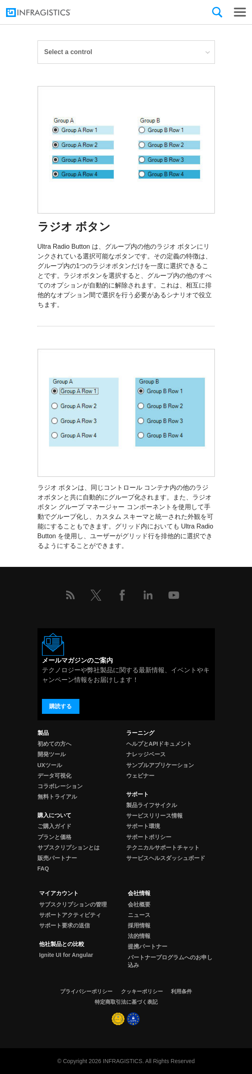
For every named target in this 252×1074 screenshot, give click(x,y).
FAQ (43, 868)
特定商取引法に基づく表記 (126, 1002)
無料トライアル (57, 796)
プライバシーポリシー (86, 991)
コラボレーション (60, 786)
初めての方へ (54, 743)
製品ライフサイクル (151, 805)
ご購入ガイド (54, 826)
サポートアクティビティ (70, 915)
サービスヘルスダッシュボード (165, 858)
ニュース (139, 915)
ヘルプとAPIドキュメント (159, 743)
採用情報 (139, 925)
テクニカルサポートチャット (163, 847)
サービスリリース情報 (154, 815)
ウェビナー (140, 775)
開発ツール (51, 754)
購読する (60, 706)
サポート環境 (143, 826)
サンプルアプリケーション (160, 765)
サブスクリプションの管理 (73, 904)
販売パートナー (57, 858)
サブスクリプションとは (68, 847)
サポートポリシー (148, 837)
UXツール (49, 765)
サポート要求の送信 (64, 925)
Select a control (127, 51)
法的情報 (139, 936)
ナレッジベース (146, 754)
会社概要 (139, 904)
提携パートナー (147, 946)
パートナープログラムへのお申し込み (170, 961)
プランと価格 (54, 837)
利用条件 (181, 991)
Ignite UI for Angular (66, 955)
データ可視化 (54, 775)
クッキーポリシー (142, 991)
